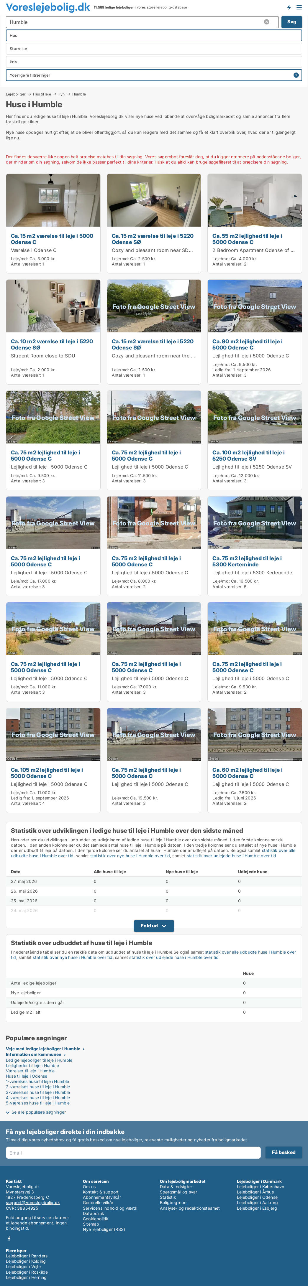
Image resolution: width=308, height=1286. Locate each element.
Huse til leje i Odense (26, 1076)
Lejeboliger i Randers (26, 1255)
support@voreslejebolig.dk (33, 1202)
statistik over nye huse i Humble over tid (130, 855)
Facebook (9, 1238)
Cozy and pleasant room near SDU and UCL (163, 250)
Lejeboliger (16, 94)
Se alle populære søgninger (39, 1111)
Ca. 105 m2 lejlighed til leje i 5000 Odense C (47, 772)
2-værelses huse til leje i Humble (38, 1086)
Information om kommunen (34, 1054)
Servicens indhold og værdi (110, 1208)
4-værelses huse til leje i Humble (38, 1097)
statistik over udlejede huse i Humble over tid (231, 855)
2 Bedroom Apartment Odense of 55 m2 (258, 250)
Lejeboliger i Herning (26, 1277)
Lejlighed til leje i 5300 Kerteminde (252, 573)
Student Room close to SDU (43, 356)
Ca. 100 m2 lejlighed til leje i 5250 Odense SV (248, 455)
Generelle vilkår (98, 1202)
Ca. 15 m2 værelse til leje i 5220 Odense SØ (153, 239)
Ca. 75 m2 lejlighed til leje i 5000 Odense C (45, 455)
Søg (291, 21)
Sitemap (91, 1223)
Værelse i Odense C (34, 250)
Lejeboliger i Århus (255, 1191)
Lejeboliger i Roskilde (27, 1272)
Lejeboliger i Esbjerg (257, 1208)
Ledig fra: (222, 369)
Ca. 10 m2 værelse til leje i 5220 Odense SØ (52, 344)
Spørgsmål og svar (178, 1191)
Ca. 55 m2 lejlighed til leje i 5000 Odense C (247, 239)
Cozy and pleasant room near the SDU (156, 356)
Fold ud (149, 926)
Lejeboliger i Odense (257, 1197)
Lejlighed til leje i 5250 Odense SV (252, 467)
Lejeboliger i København (260, 1186)
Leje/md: (20, 258)
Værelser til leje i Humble (30, 1070)
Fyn (61, 94)
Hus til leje (42, 94)
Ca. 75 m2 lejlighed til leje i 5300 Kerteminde (247, 561)
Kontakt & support (101, 1191)
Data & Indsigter (176, 1186)
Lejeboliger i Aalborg (257, 1202)
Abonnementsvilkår (102, 1197)
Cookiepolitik (96, 1218)
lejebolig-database (171, 7)
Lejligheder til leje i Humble (32, 1065)
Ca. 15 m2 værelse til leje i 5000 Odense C (52, 239)
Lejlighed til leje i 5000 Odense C (250, 356)
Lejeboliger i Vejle (23, 1266)
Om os (89, 1186)
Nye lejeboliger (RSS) (104, 1229)
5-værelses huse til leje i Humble (38, 1102)
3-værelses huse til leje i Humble (38, 1092)
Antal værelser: (26, 263)
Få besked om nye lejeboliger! (289, 7)
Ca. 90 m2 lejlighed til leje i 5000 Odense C (247, 344)
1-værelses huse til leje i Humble (37, 1081)
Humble (79, 94)
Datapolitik (93, 1213)
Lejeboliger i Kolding (26, 1261)
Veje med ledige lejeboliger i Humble (43, 1048)
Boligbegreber (174, 1202)
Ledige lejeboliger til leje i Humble (39, 1060)
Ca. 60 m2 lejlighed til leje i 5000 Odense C (247, 772)
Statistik (168, 1197)
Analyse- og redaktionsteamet (190, 1208)
